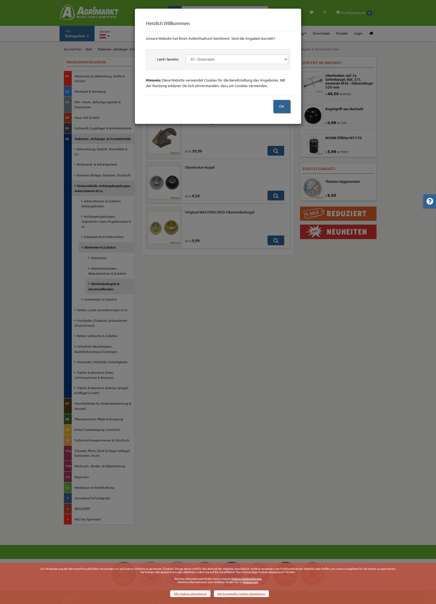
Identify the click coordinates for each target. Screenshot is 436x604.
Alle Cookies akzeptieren (190, 594)
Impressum (250, 582)
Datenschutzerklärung (246, 579)
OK (281, 106)
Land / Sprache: (168, 59)
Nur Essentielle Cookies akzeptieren (241, 594)
